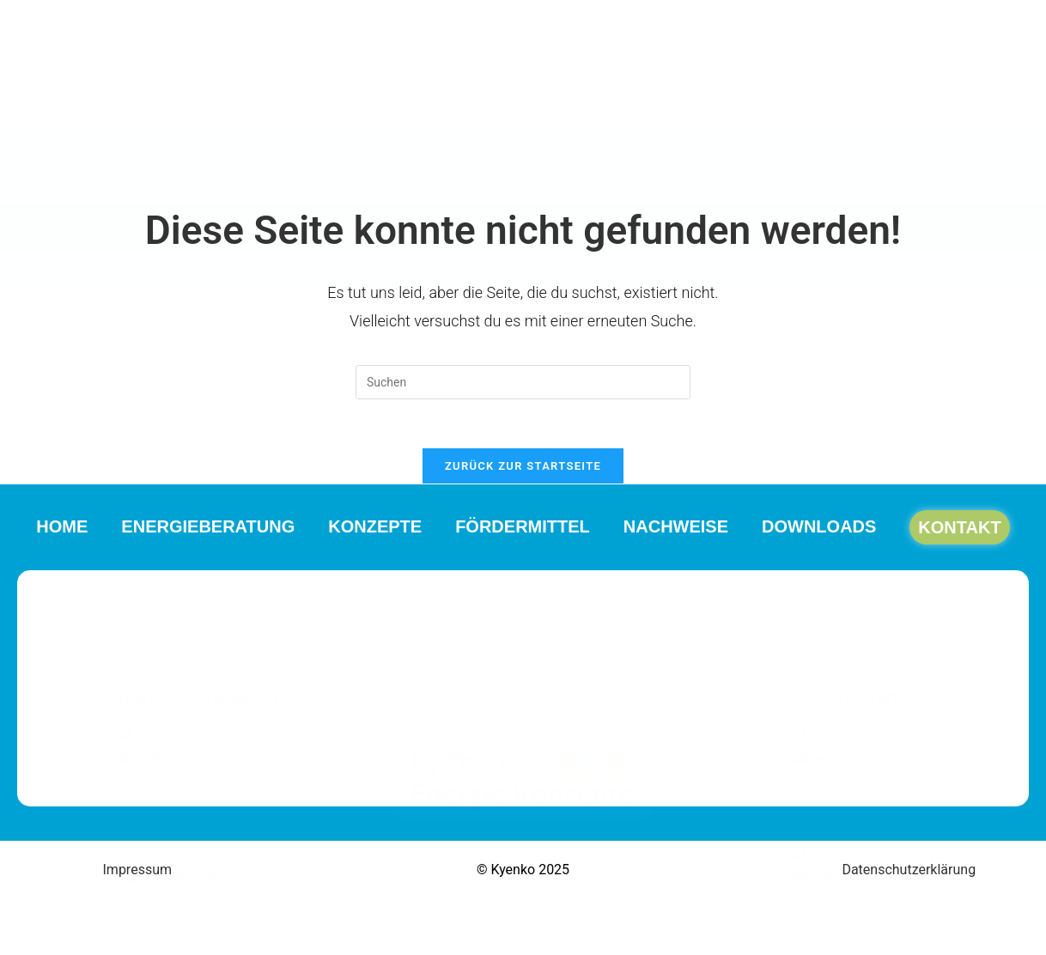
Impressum (138, 873)
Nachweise (684, 177)
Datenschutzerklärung (909, 873)
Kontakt (985, 177)
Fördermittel (522, 177)
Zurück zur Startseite (523, 469)
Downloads (835, 177)
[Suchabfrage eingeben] (523, 382)
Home (36, 177)
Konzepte (367, 177)
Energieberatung (191, 177)
